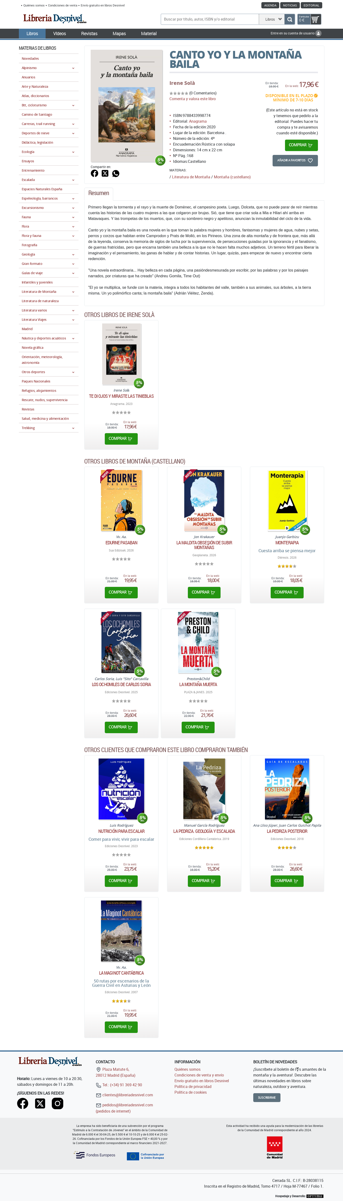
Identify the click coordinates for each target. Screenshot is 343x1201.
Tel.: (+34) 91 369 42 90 (119, 1084)
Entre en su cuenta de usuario (296, 33)
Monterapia (287, 542)
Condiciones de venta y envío (199, 1075)
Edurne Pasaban (121, 542)
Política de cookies (190, 1092)
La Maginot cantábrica (121, 973)
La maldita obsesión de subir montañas (204, 545)
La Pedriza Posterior (287, 831)
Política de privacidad (192, 1086)
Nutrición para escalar (121, 831)
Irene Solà (182, 83)
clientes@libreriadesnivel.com (124, 1094)
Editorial (311, 5)
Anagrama (198, 121)
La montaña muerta (198, 684)
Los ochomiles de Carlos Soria (121, 684)
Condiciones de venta (62, 5)
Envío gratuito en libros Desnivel (103, 5)
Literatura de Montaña (191, 177)
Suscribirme (267, 1098)
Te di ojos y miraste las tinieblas (121, 396)
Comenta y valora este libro (192, 98)
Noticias (290, 5)
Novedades (30, 58)
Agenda (270, 5)
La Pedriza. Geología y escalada (204, 831)
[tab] (98, 194)
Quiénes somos (34, 5)
